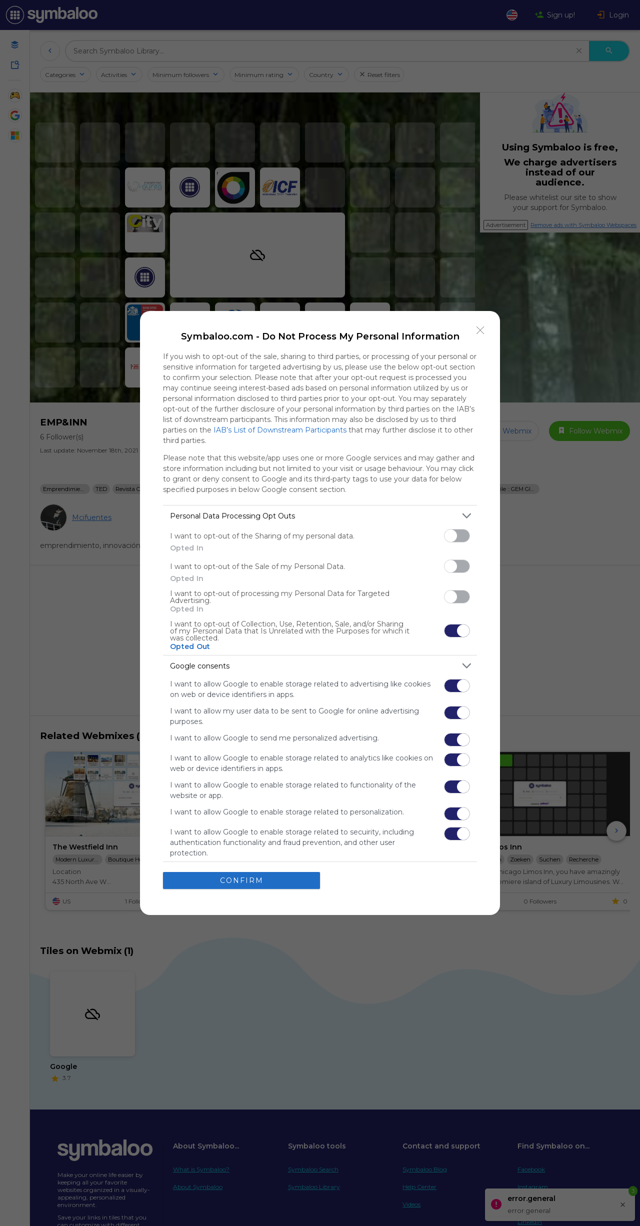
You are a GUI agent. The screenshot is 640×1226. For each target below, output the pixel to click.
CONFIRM (242, 880)
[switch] (457, 535)
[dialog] (320, 613)
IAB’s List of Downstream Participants (280, 430)
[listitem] (320, 516)
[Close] (480, 330)
